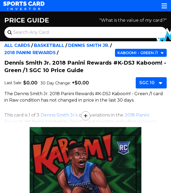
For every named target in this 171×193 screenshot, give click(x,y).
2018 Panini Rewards (30, 52)
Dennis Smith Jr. (88, 45)
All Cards (17, 45)
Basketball (49, 45)
